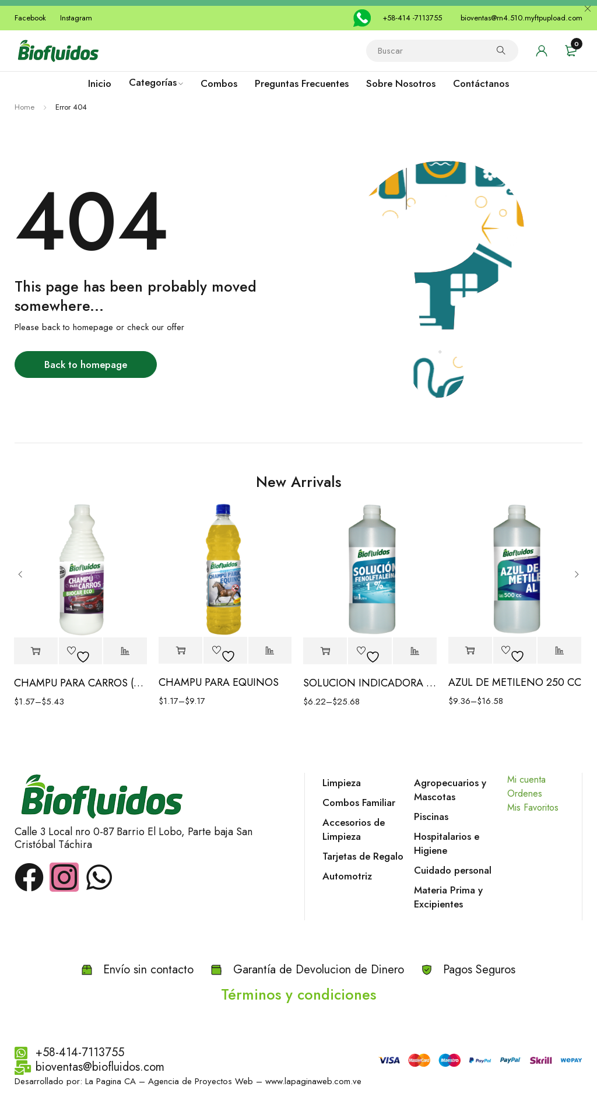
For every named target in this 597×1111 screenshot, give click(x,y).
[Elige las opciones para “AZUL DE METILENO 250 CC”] (470, 650)
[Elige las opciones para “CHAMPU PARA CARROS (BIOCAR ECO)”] (36, 651)
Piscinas (431, 816)
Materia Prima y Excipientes (448, 897)
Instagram (76, 17)
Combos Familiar (358, 802)
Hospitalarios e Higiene (446, 843)
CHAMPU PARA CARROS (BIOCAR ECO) (81, 683)
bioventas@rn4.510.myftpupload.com (521, 17)
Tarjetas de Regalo (362, 856)
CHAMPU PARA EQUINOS (219, 682)
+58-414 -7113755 (412, 17)
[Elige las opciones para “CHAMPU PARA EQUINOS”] (180, 650)
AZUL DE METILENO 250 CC (514, 682)
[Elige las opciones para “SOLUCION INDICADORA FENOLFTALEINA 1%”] (325, 651)
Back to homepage (85, 364)
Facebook (30, 17)
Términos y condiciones (298, 994)
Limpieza (341, 783)
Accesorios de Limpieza (353, 829)
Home (24, 107)
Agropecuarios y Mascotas (450, 790)
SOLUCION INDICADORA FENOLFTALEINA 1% (370, 683)
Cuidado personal (452, 870)
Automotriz (347, 876)
